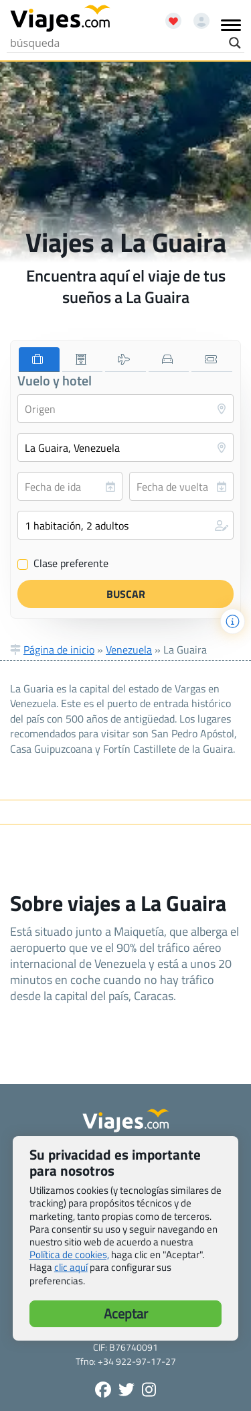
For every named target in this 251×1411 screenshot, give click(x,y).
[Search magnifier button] (235, 43)
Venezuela (129, 649)
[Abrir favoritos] (167, 16)
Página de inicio (58, 649)
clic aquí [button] (71, 1267)
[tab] (39, 359)
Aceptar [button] (126, 1313)
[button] (125, 525)
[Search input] (116, 43)
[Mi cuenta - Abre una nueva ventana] (196, 16)
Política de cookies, (69, 1254)
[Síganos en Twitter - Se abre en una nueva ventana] (126, 1389)
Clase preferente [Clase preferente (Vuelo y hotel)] (62, 564)
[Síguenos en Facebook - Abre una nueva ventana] (103, 1389)
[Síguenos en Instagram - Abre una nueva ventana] (149, 1389)
